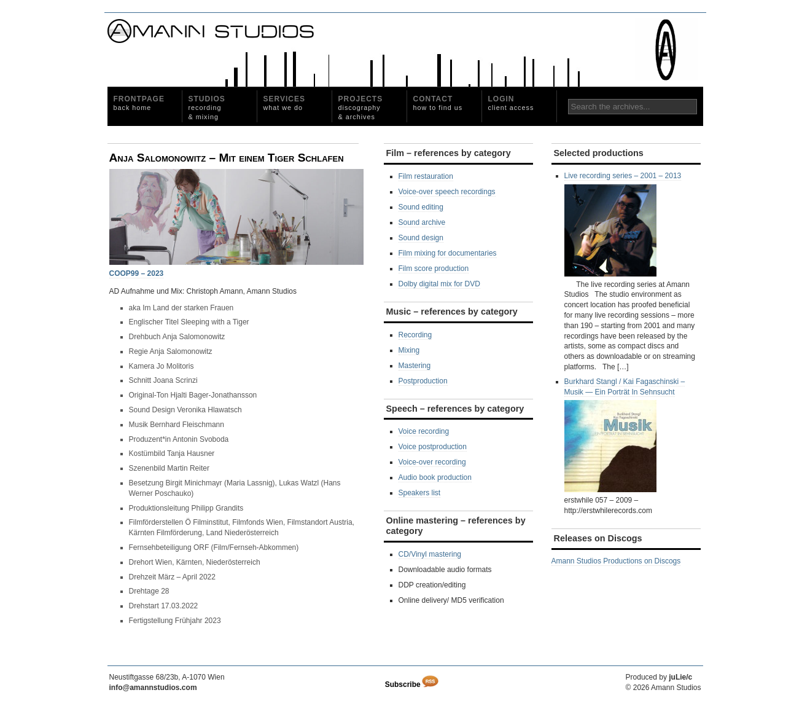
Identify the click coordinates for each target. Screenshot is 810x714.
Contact (438, 103)
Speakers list (420, 492)
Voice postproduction (433, 446)
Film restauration (426, 176)
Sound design (421, 237)
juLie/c (680, 677)
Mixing (409, 350)
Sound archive (422, 222)
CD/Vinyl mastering (430, 554)
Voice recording (424, 431)
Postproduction (423, 381)
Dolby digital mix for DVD (439, 284)
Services (284, 103)
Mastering (415, 365)
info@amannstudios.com (153, 687)
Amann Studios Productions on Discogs (616, 561)
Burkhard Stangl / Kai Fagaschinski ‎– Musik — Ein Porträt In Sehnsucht (624, 435)
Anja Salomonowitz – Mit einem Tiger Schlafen (226, 157)
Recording (415, 335)
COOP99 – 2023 (136, 273)
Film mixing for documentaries (448, 253)
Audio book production (435, 477)
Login (511, 103)
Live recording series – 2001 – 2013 (623, 224)
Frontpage (139, 103)
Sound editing (421, 207)
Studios (207, 107)
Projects (360, 107)
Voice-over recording (432, 462)
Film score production (434, 268)
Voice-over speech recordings (447, 191)
